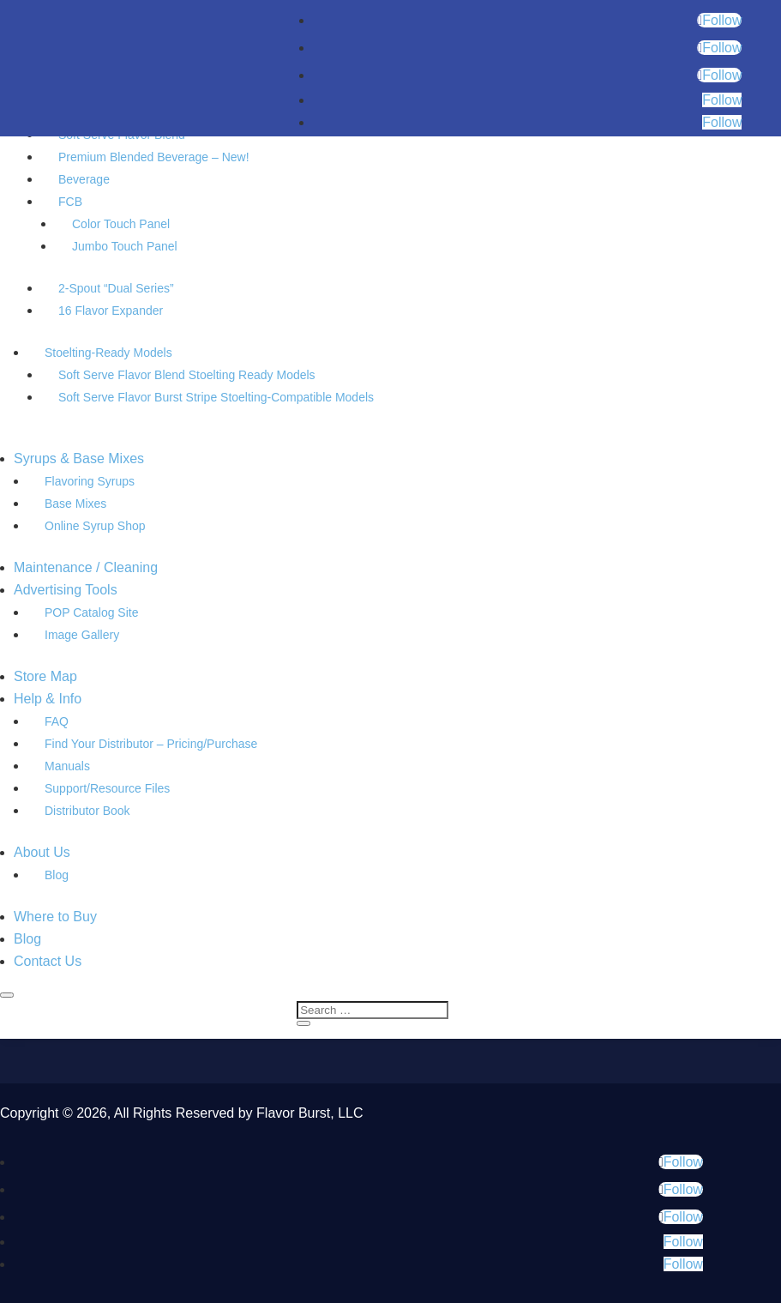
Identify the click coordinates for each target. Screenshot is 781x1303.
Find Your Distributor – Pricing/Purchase (151, 744)
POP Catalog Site (91, 612)
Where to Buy (55, 916)
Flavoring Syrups (90, 481)
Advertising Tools (65, 589)
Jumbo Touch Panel (124, 246)
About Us (42, 852)
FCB (70, 201)
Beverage (84, 179)
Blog (57, 875)
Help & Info (47, 698)
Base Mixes (75, 503)
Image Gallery (82, 635)
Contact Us (47, 961)
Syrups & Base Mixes (79, 458)
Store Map (45, 676)
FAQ (57, 721)
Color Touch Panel (121, 224)
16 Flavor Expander (110, 310)
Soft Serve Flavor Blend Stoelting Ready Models (186, 375)
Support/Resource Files (107, 788)
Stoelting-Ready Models (108, 352)
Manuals (67, 766)
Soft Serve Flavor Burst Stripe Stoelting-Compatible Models (216, 397)
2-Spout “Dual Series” (116, 288)
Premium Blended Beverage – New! (153, 157)
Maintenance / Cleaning (86, 567)
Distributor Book (87, 810)
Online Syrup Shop (95, 526)
